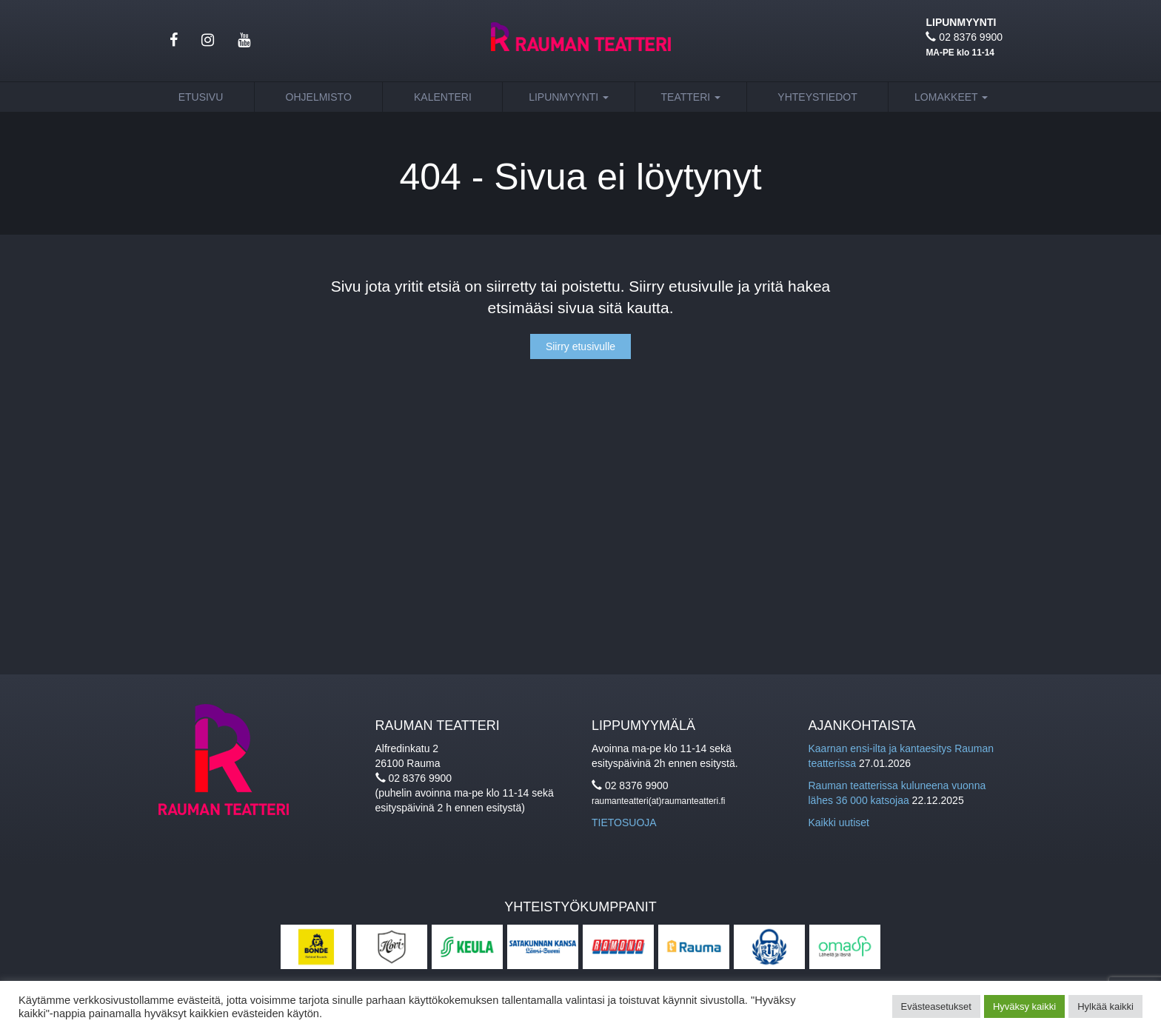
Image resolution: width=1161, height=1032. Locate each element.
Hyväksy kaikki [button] (1024, 1006)
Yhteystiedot (817, 97)
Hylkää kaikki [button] (1105, 1006)
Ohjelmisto (319, 97)
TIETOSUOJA (624, 822)
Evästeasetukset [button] (936, 1006)
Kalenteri (443, 97)
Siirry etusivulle (580, 346)
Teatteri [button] (691, 97)
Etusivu (201, 97)
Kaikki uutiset (839, 822)
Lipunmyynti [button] (569, 97)
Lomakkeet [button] (951, 97)
